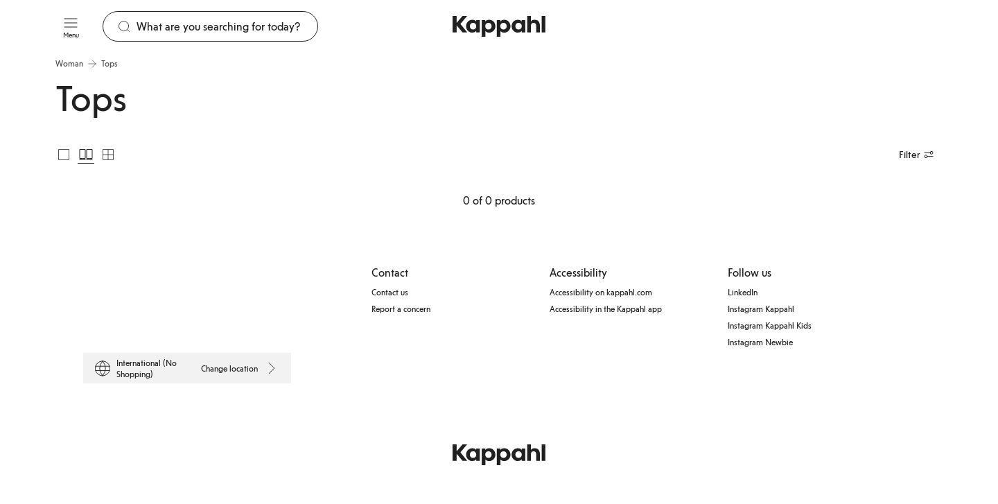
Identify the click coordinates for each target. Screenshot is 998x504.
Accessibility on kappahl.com (601, 292)
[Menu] (70, 26)
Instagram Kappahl (761, 308)
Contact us (389, 292)
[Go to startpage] (499, 26)
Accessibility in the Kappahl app (606, 308)
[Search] (227, 26)
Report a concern (400, 308)
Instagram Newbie (760, 342)
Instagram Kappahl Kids (770, 325)
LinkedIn (743, 292)
